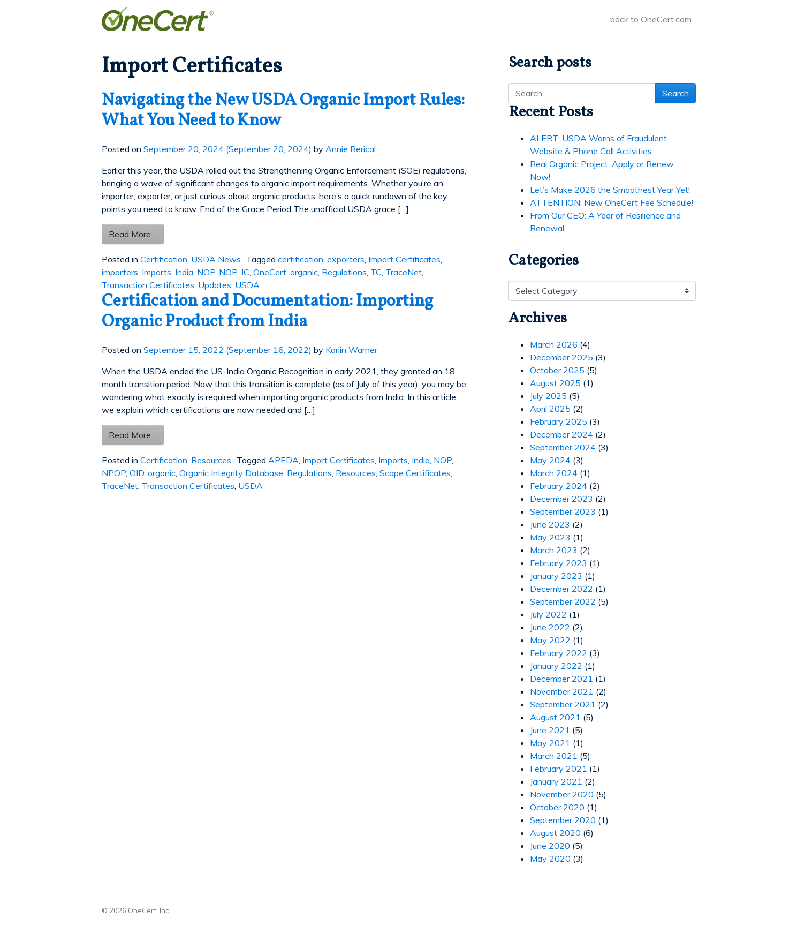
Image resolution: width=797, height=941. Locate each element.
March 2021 (554, 755)
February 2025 (558, 421)
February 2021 (558, 768)
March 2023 (554, 550)
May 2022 (550, 640)
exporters (346, 259)
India (184, 272)
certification (300, 259)
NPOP (114, 473)
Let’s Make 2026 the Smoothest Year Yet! (610, 189)
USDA (247, 285)
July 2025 (548, 395)
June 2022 (550, 627)
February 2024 (558, 485)
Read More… (136, 233)
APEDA (283, 460)
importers (120, 272)
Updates (214, 285)
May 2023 (550, 537)
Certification (163, 259)
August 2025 (555, 383)
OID (137, 473)
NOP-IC (234, 272)
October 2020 (557, 807)
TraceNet (403, 272)
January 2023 (556, 575)
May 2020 (550, 858)
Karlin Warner (351, 349)
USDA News (216, 259)
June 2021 (550, 730)
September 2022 (563, 601)
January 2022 (556, 665)
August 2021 (555, 717)
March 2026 (554, 344)
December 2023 (561, 498)
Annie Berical (350, 149)
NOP (206, 272)
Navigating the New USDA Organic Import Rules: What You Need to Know (283, 111)
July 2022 (548, 614)
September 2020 (563, 820)
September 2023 (563, 511)
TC (376, 272)
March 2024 (554, 473)
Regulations (344, 272)
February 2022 (558, 653)
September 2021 (563, 704)
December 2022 (561, 588)
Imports (156, 272)
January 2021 (556, 781)
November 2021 (562, 691)
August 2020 (555, 832)
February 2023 (558, 563)
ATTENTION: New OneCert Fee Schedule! (611, 202)
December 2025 (561, 357)
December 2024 (561, 434)
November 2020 (562, 794)
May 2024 (550, 460)
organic (304, 272)
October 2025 (557, 370)
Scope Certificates (415, 473)
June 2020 (550, 845)
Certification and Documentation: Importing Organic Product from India (267, 312)
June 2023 (550, 524)
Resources (211, 460)
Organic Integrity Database (231, 473)
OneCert (269, 272)
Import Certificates (404, 259)
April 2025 (550, 408)
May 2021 (550, 742)
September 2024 (563, 447)
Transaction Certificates (148, 285)
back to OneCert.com (651, 19)
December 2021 (561, 678)
